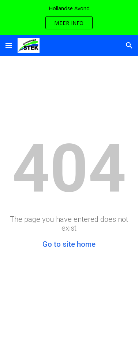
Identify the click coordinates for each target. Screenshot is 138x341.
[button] (9, 45)
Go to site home (69, 244)
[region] (69, 17)
